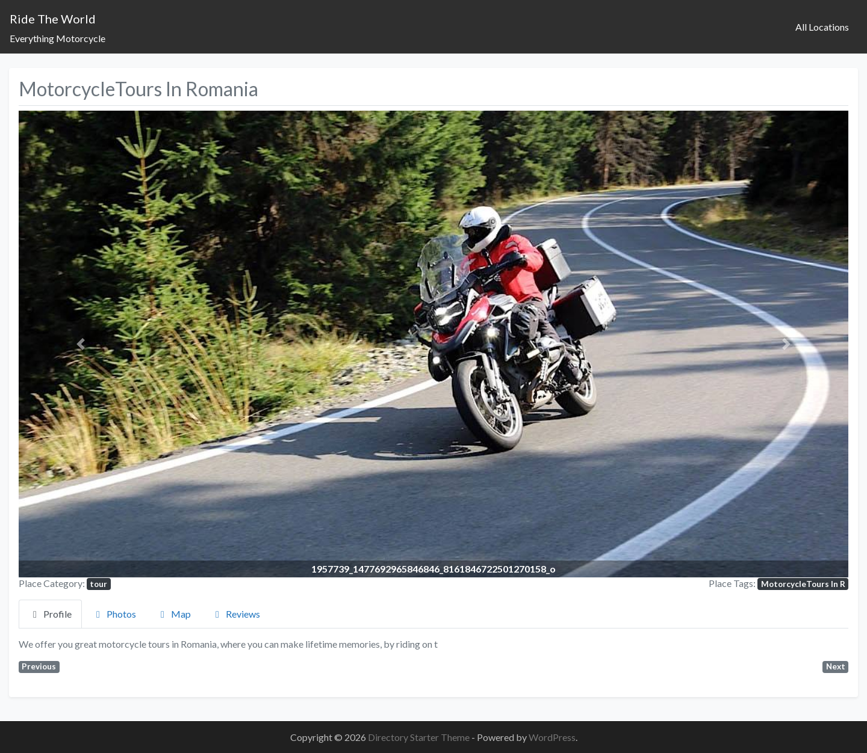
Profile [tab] (50, 613)
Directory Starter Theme (419, 737)
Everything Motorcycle (57, 38)
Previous (39, 666)
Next (835, 666)
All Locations (822, 26)
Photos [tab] (114, 613)
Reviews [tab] (235, 613)
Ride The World (53, 18)
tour (98, 584)
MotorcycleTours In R (803, 584)
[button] (81, 344)
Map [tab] (174, 613)
